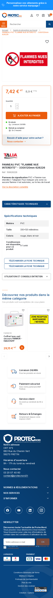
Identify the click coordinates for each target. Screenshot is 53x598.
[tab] (26, 204)
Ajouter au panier (26, 115)
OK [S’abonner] (43, 542)
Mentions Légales (26, 576)
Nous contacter (15, 141)
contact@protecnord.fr (16, 475)
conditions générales (26, 546)
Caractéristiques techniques (21, 204)
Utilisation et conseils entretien (23, 276)
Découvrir (22, 347)
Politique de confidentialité (26, 579)
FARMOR (8, 333)
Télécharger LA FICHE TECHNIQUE (26, 261)
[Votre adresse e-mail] (19, 541)
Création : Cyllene (26, 593)
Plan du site (26, 583)
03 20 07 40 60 (12, 472)
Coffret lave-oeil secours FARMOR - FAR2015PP (13, 338)
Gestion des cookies (26, 586)
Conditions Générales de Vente (27, 572)
